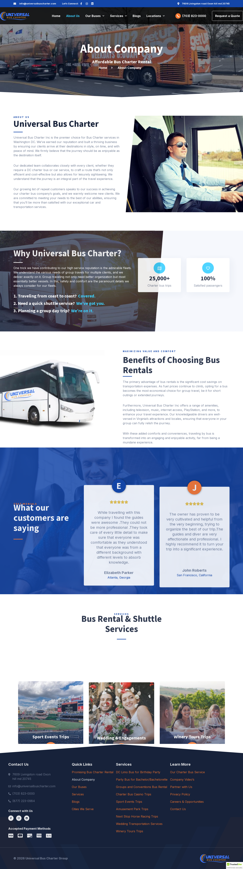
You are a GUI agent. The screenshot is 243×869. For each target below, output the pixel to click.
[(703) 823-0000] (178, 16)
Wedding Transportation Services (187, 824)
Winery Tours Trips (177, 831)
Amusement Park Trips (180, 809)
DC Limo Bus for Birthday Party (186, 772)
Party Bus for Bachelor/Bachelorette (189, 779)
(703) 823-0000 (194, 16)
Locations (155, 16)
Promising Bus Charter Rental (131, 772)
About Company (121, 779)
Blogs (137, 16)
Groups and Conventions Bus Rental (189, 787)
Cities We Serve (121, 809)
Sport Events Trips (177, 801)
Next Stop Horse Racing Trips (185, 816)
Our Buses (94, 16)
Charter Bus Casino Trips (181, 794)
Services (118, 16)
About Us (73, 16)
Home (56, 16)
